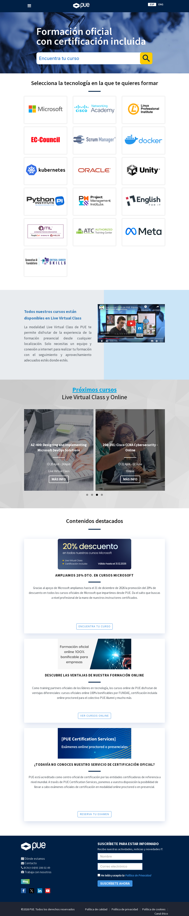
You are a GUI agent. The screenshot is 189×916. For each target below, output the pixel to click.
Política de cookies (154, 909)
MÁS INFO (59, 479)
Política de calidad (96, 909)
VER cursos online (94, 715)
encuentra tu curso (95, 626)
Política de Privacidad (138, 875)
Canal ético (161, 913)
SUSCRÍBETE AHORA (115, 883)
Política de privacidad (125, 909)
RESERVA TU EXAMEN (94, 814)
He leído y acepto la (124, 875)
